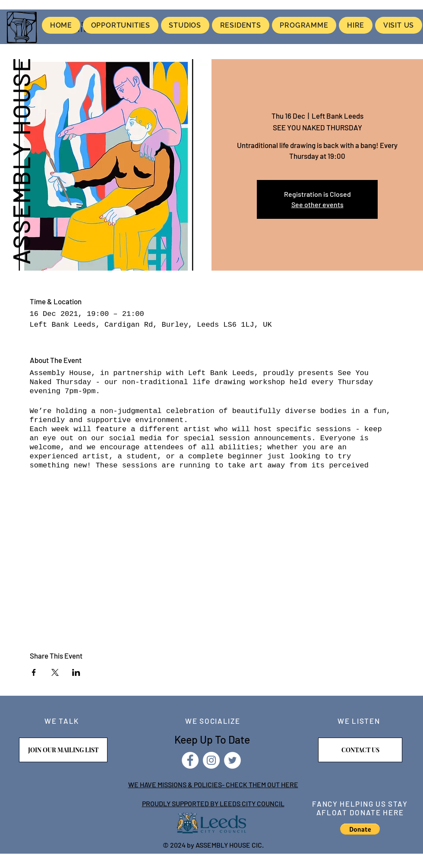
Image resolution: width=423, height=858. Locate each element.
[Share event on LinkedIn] (76, 672)
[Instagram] (211, 760)
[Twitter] (232, 760)
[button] (360, 829)
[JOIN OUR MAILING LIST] (63, 750)
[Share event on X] (55, 672)
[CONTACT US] (360, 750)
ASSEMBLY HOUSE (20, 161)
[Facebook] (190, 760)
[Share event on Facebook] (34, 672)
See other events (317, 204)
